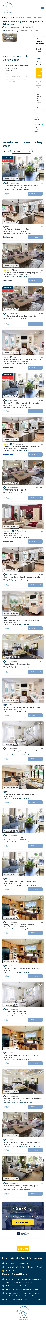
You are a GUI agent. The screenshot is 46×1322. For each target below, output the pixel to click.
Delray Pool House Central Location (18, 925)
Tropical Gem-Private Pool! (15, 1011)
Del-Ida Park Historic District (32, 1146)
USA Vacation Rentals (14, 1271)
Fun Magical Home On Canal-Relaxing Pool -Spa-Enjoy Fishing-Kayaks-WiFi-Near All (22, 186)
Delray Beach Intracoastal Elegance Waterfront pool (19, 665)
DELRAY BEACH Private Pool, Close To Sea (21, 707)
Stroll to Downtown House (15, 838)
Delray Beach (27, 233)
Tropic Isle (26, 624)
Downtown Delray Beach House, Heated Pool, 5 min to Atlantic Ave (21, 578)
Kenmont (26, 1016)
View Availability (35, 193)
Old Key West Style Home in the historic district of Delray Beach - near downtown (21, 404)
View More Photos (10, 37)
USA (22, 18)
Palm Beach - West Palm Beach (12, 189)
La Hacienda (27, 711)
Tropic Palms (27, 189)
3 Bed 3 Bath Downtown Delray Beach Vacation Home (20, 795)
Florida (28, 18)
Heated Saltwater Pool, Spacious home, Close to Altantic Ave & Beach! (20, 1143)
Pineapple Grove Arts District (32, 885)
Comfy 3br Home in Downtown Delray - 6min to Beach (22, 447)
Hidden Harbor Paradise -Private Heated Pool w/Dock (21, 621)
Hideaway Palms (10, 533)
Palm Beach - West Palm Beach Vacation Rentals (24, 1267)
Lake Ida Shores (28, 581)
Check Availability (39, 73)
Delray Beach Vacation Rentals (17, 1263)
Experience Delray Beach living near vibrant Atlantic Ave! (22, 752)
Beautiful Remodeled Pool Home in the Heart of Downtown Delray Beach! (23, 1100)
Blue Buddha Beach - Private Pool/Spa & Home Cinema (20, 1186)
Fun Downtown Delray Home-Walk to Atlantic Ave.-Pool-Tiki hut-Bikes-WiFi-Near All (23, 1294)
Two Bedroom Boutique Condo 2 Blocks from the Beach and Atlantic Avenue (22, 1056)
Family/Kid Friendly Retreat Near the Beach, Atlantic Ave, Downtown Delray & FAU (22, 969)
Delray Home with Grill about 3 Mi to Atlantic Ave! (22, 360)
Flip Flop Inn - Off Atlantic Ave (16, 229)
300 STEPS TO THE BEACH (15, 490)
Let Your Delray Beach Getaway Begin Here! (22, 272)
